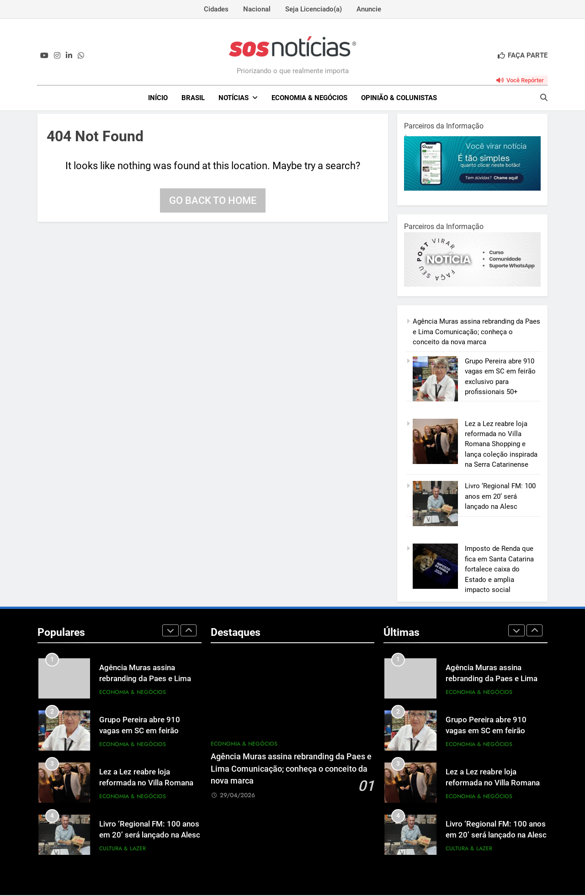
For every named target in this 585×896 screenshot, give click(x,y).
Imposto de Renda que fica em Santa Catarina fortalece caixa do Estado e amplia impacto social (499, 570)
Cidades (216, 9)
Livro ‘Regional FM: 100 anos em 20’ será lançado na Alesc (500, 497)
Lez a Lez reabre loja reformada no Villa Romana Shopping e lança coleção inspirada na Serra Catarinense (501, 445)
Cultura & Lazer (122, 849)
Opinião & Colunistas (399, 98)
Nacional (257, 9)
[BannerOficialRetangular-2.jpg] (472, 285)
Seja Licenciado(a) (313, 9)
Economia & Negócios (309, 98)
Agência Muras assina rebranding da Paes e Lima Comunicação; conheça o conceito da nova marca (476, 332)
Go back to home (212, 201)
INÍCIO (158, 98)
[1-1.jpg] (472, 189)
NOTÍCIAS (233, 98)
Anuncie (368, 9)
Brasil (193, 98)
